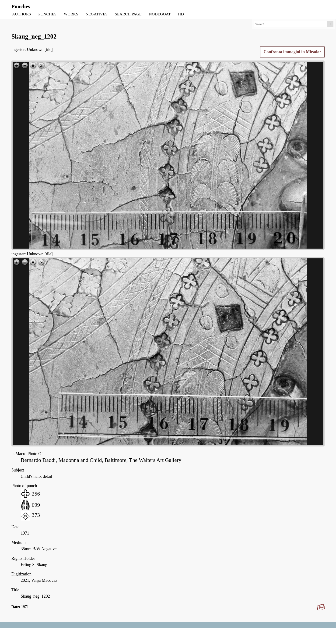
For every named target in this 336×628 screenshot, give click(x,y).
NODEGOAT (160, 14)
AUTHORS (21, 14)
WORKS (71, 14)
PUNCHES (47, 14)
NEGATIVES (97, 14)
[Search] (291, 24)
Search (330, 24)
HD (181, 14)
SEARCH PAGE (128, 14)
